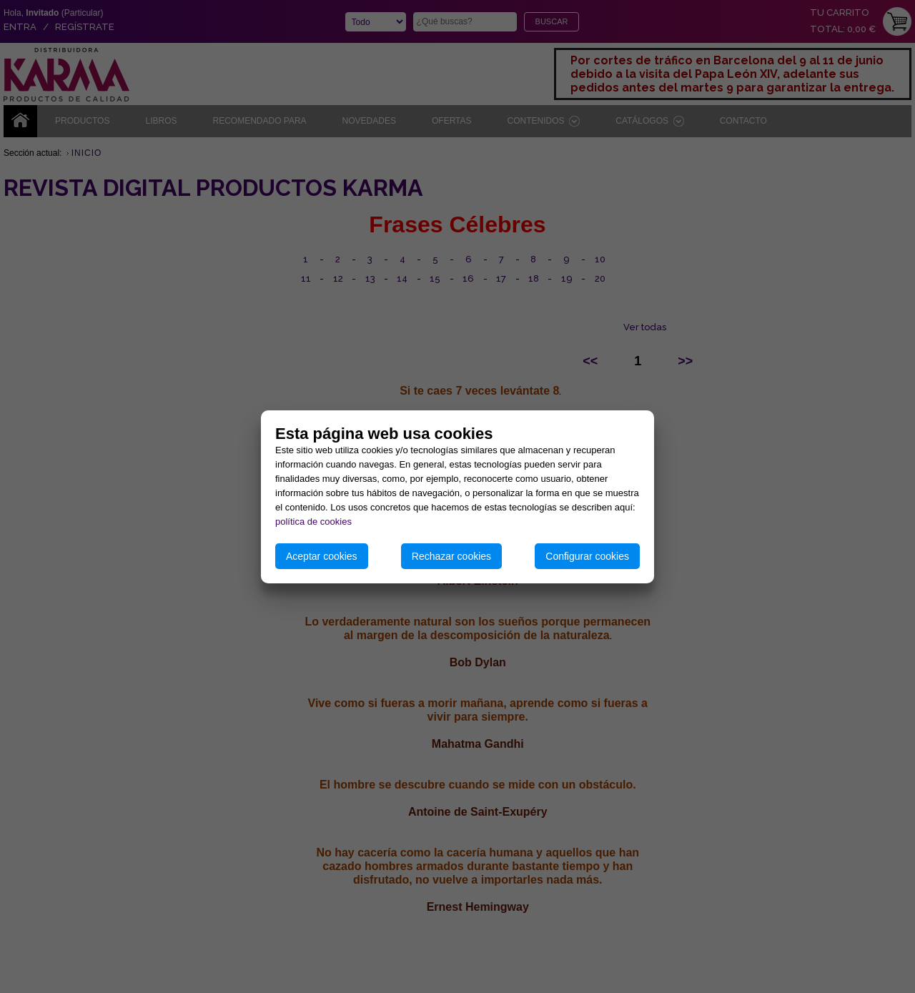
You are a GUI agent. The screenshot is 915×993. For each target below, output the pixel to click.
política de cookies (313, 521)
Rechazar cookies (451, 556)
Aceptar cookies (321, 556)
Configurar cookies (587, 556)
